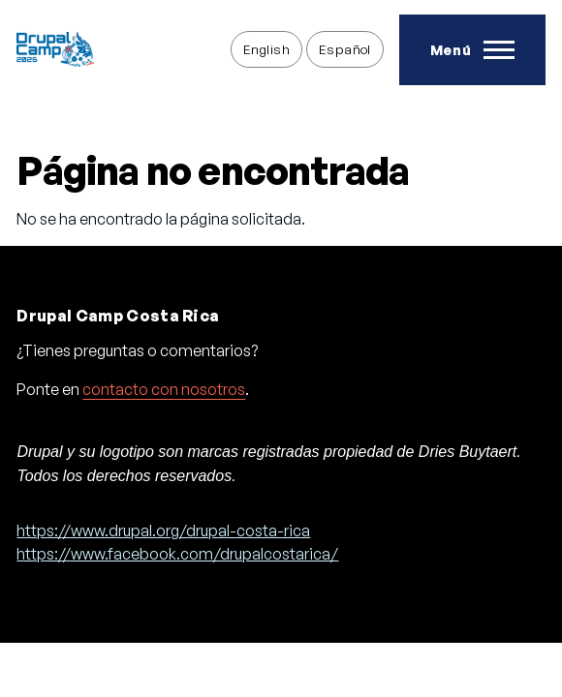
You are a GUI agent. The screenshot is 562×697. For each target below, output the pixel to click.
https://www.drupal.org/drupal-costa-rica (163, 530)
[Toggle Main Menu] (472, 50)
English (266, 49)
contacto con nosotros (163, 389)
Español (345, 49)
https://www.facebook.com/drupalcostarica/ (177, 553)
